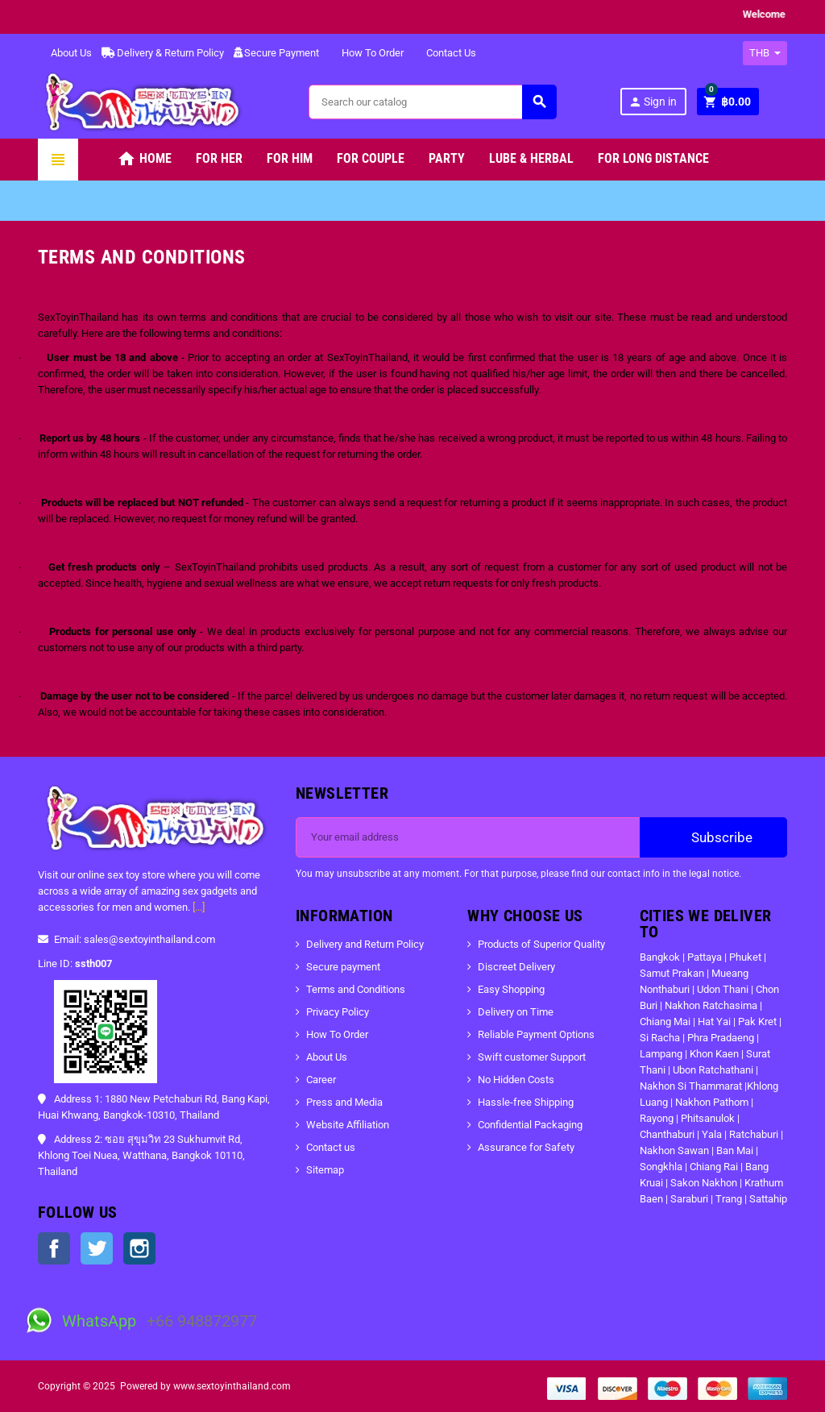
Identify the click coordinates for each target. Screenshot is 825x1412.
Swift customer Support (532, 1057)
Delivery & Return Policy (163, 53)
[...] (199, 907)
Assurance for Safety (526, 1147)
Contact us (330, 1147)
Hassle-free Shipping (526, 1102)
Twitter (97, 1248)
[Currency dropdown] (765, 53)
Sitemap (325, 1170)
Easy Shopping (511, 989)
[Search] (432, 102)
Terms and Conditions (355, 989)
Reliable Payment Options (536, 1034)
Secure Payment (276, 53)
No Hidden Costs (516, 1080)
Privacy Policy (337, 1012)
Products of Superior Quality (541, 944)
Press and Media (344, 1102)
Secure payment (343, 967)
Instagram (139, 1248)
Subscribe (713, 837)
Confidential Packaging (530, 1125)
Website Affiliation (347, 1125)
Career (321, 1080)
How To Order (366, 53)
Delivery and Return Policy (365, 944)
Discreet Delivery (516, 967)
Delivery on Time (515, 1012)
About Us (65, 53)
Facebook (54, 1248)
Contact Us (444, 53)
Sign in (652, 102)
